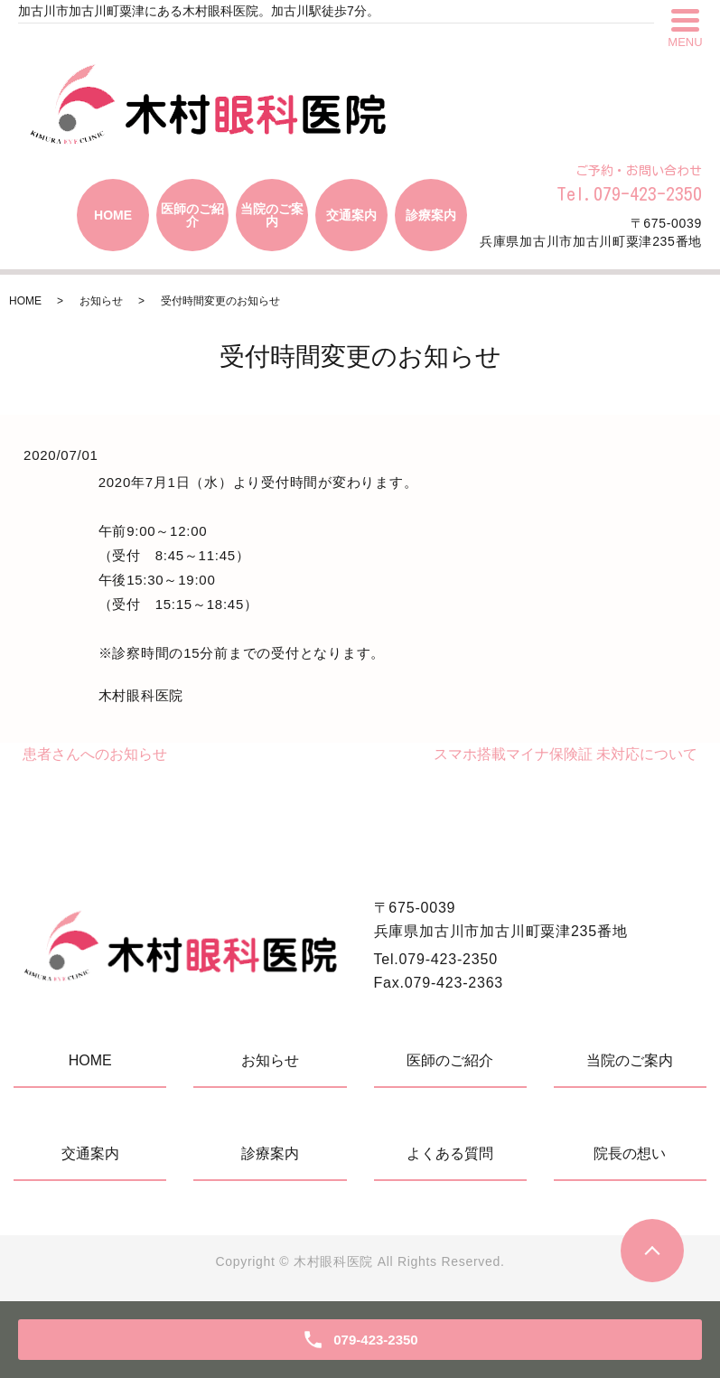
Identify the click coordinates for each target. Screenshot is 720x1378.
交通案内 (351, 215)
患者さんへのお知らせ (95, 754)
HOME (113, 215)
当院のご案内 (272, 215)
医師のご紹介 (192, 215)
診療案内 (431, 215)
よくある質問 (450, 1153)
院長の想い (630, 1153)
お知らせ (101, 301)
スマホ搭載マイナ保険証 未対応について (565, 754)
